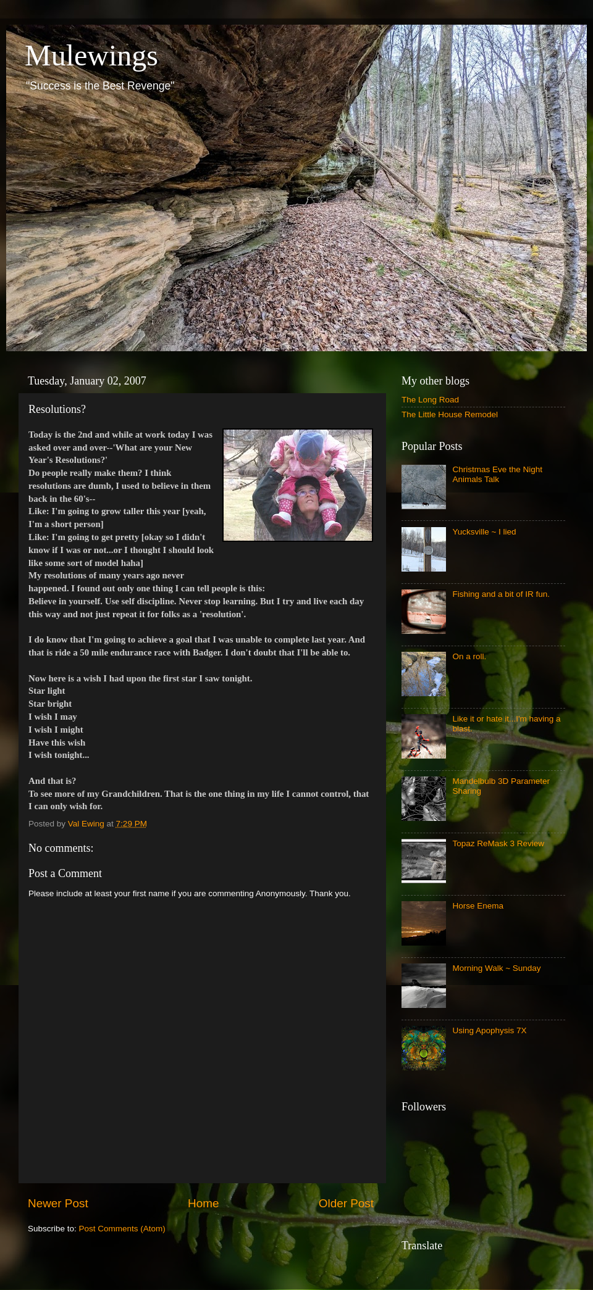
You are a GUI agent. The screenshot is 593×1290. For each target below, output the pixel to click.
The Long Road (430, 399)
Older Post (346, 1203)
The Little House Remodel (450, 414)
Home (203, 1203)
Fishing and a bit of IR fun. (501, 594)
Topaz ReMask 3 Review (498, 843)
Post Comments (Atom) (122, 1228)
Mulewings (91, 55)
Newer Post (58, 1203)
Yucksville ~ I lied (484, 531)
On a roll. (469, 656)
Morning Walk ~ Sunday (496, 968)
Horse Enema (477, 905)
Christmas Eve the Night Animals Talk (497, 474)
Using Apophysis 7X (489, 1030)
